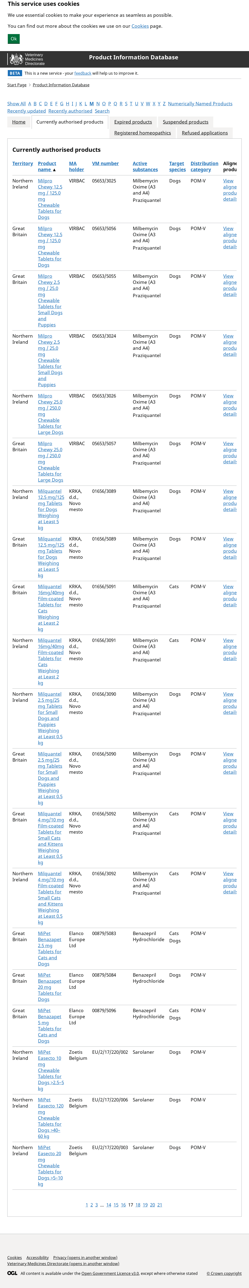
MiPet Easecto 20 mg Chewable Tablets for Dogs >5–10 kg (50, 1165)
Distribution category (204, 166)
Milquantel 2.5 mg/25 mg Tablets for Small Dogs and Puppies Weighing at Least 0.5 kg (50, 718)
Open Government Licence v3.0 (110, 1273)
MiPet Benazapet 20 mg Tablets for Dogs (50, 987)
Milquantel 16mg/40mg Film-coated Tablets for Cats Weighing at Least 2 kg (51, 607)
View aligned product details (232, 190)
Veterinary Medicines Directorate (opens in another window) (63, 1263)
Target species (177, 166)
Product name (47, 166)
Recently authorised (70, 111)
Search (102, 111)
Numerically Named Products (200, 103)
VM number (105, 163)
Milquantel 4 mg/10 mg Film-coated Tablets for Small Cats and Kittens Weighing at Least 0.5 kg (51, 838)
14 (108, 1205)
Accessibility (38, 1257)
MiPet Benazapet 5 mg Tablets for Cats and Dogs (50, 1025)
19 (145, 1205)
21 (159, 1205)
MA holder (76, 166)
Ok (14, 39)
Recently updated (26, 111)
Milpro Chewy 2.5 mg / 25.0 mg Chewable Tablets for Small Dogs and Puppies (50, 300)
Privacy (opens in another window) (85, 1257)
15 (116, 1205)
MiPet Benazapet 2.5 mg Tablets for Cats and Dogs (50, 948)
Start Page (17, 85)
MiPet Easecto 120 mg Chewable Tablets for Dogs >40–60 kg (50, 1118)
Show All (16, 103)
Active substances (145, 166)
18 (137, 1205)
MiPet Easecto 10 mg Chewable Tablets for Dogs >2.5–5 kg (51, 1070)
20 (152, 1205)
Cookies (140, 26)
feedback (82, 73)
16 (123, 1205)
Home (19, 122)
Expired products (133, 122)
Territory (22, 163)
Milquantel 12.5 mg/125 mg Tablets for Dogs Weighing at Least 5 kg (51, 509)
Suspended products (185, 122)
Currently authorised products (69, 122)
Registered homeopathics (142, 133)
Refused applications (205, 133)
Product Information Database (133, 57)
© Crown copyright (224, 1273)
